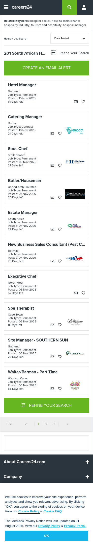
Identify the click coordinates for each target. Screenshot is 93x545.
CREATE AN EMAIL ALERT (47, 68)
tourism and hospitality (46, 25)
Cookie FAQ (52, 511)
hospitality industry (17, 25)
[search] (69, 7)
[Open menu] (6, 7)
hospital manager (74, 25)
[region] (46, 514)
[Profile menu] (83, 7)
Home (7, 39)
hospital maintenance (66, 21)
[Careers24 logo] (20, 7)
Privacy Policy (49, 526)
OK (46, 536)
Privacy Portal (75, 526)
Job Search (20, 39)
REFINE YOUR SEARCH (46, 405)
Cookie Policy (28, 511)
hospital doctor (40, 21)
